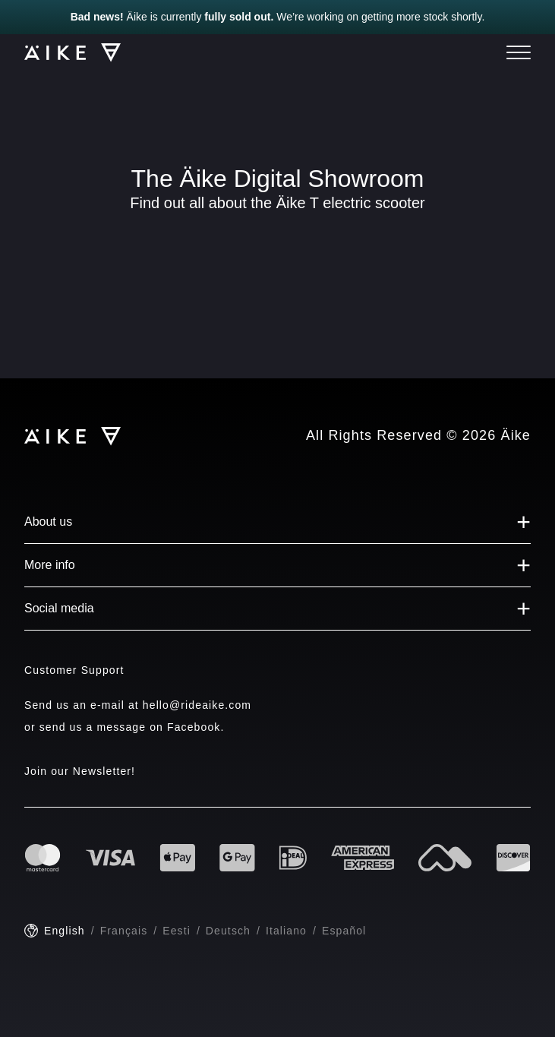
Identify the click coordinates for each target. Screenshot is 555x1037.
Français (124, 931)
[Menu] (518, 52)
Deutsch (228, 931)
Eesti (176, 931)
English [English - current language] (64, 931)
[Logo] (65, 52)
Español (344, 931)
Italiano (286, 931)
